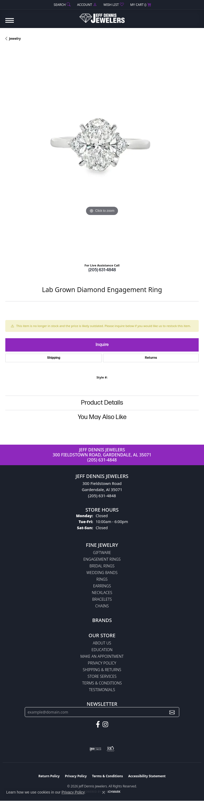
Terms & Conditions (102, 683)
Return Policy (49, 776)
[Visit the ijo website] (95, 749)
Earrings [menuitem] (102, 585)
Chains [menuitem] (102, 605)
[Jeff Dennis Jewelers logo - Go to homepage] (102, 16)
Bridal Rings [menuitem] (102, 565)
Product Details (102, 403)
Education (102, 649)
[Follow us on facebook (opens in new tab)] (98, 724)
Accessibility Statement (146, 776)
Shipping (53, 358)
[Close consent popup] (103, 792)
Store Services (102, 676)
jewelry (15, 38)
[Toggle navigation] (9, 23)
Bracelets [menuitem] (102, 599)
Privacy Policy (102, 662)
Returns (151, 358)
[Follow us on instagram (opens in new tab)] (105, 724)
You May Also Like (102, 417)
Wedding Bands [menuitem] (102, 572)
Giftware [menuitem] (102, 552)
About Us (102, 642)
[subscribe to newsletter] (172, 712)
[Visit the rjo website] (111, 749)
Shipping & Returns (102, 669)
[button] (62, 4)
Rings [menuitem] (102, 579)
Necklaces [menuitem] (102, 592)
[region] (102, 154)
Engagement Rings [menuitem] (102, 559)
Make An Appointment (102, 656)
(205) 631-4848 (102, 270)
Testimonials (102, 689)
